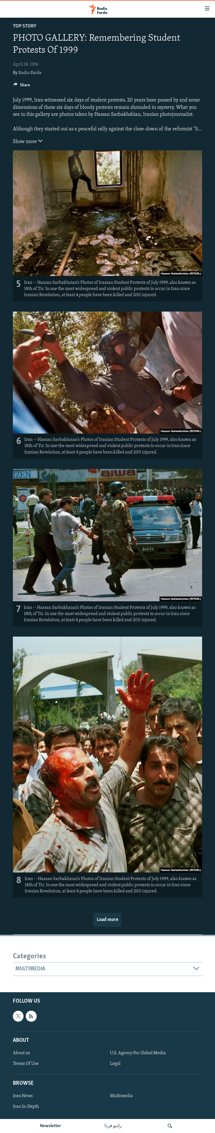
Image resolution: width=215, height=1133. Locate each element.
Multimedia (121, 1096)
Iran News (23, 1096)
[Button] (21, 86)
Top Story (24, 26)
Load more (107, 919)
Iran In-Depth (26, 1106)
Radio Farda (29, 73)
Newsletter (50, 1126)
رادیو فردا (113, 1126)
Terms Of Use (26, 1063)
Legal (115, 1063)
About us (21, 1053)
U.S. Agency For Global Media (138, 1053)
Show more (28, 141)
